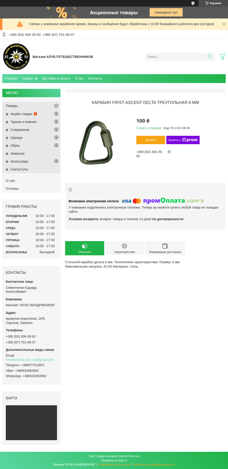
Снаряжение (19, 130)
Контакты (95, 78)
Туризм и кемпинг (23, 122)
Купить (151, 140)
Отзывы (12, 188)
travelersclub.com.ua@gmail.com (30, 360)
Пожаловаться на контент (114, 464)
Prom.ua (134, 456)
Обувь (15, 145)
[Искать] (210, 57)
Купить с (183, 140)
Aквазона (17, 153)
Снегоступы (19, 169)
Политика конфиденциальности (154, 464)
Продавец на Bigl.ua (114, 460)
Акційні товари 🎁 (23, 114)
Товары (27, 78)
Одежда (16, 138)
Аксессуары (19, 161)
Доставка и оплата (56, 78)
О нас (79, 78)
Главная (11, 78)
